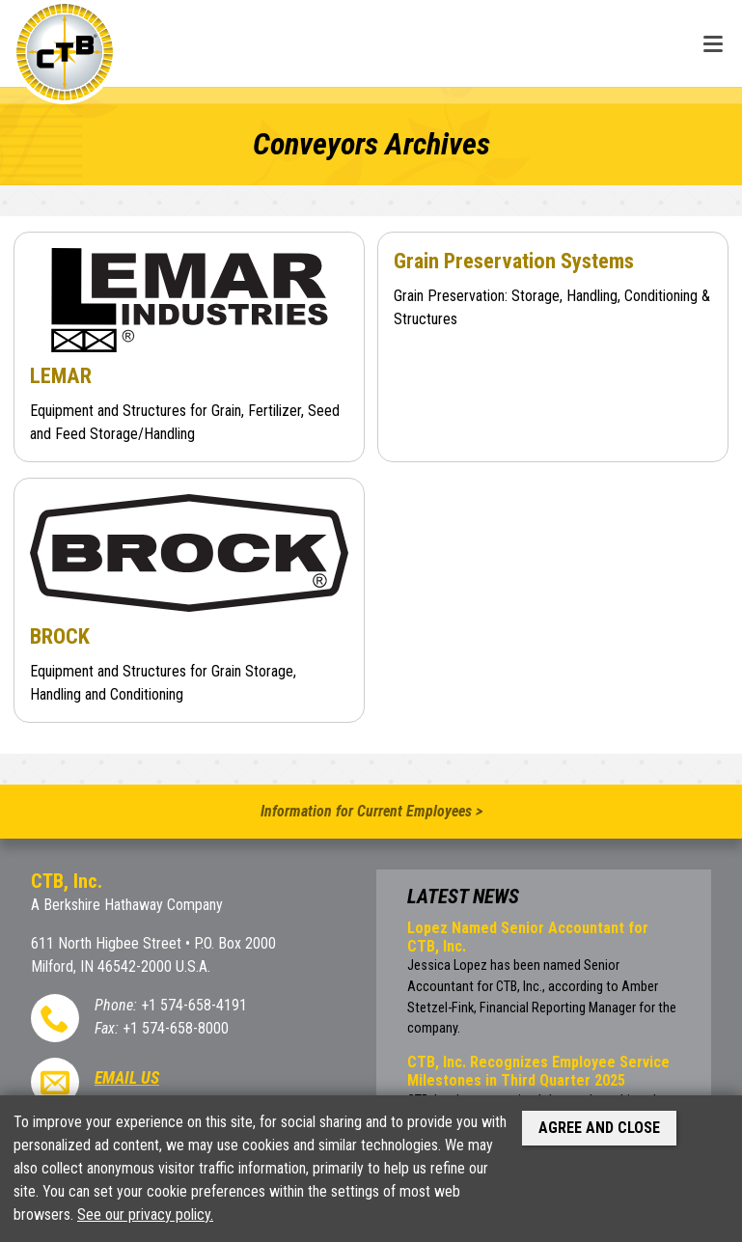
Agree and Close (599, 1127)
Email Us (127, 1078)
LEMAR (61, 375)
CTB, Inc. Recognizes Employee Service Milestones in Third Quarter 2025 (538, 1071)
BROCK (60, 636)
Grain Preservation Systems (514, 260)
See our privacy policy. (145, 1214)
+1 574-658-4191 (194, 1005)
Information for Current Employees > (371, 811)
